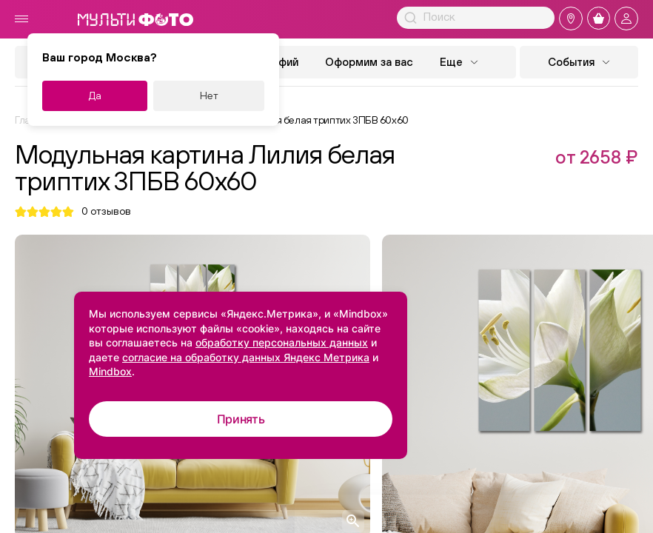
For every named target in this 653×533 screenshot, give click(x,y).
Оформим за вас (369, 62)
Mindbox (110, 371)
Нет (209, 95)
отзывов (106, 211)
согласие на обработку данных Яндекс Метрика (245, 357)
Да (95, 95)
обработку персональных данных (281, 342)
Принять (241, 419)
